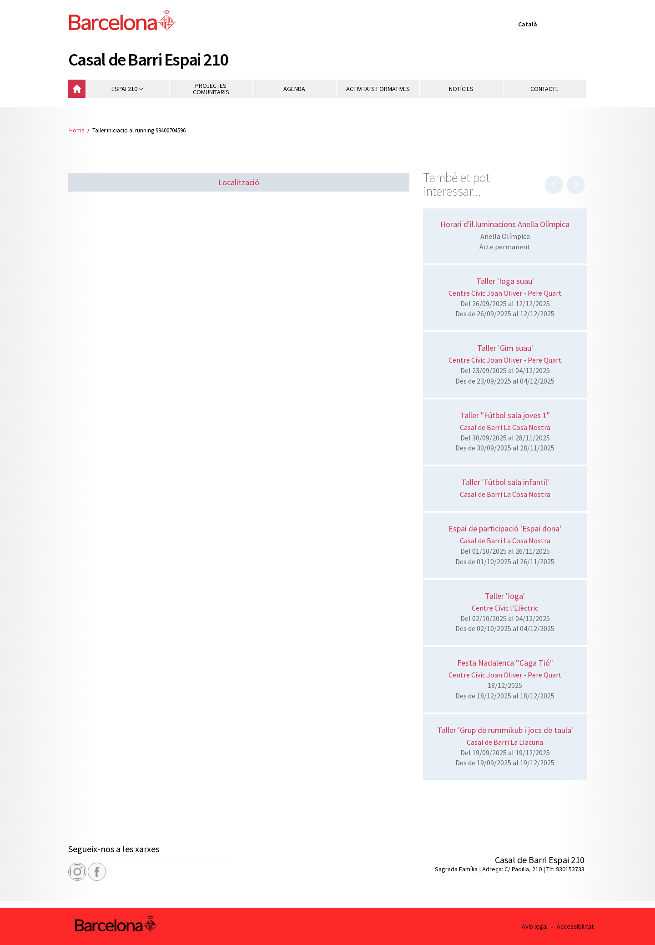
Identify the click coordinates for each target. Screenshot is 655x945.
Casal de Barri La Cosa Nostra (505, 427)
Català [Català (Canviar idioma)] (525, 26)
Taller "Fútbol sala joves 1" (505, 415)
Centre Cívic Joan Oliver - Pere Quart (505, 293)
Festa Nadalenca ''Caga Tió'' (505, 662)
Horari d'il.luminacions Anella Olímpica (504, 224)
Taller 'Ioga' (505, 596)
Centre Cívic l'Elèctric (505, 607)
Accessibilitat (575, 926)
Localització (238, 182)
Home (76, 130)
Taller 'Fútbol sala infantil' (505, 482)
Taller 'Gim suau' (505, 348)
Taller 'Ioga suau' (505, 281)
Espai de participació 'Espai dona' (504, 528)
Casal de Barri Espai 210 (148, 59)
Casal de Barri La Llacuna (505, 742)
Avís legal (535, 926)
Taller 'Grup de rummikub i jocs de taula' (505, 730)
